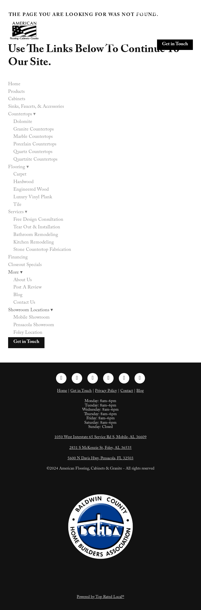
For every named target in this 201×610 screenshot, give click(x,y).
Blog (18, 295)
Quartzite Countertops (35, 160)
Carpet (19, 175)
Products (161, 14)
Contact (126, 391)
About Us (22, 280)
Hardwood (23, 182)
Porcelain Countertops (34, 145)
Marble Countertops (33, 137)
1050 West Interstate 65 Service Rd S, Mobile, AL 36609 (100, 437)
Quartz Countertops (32, 152)
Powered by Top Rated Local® (100, 597)
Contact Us (24, 303)
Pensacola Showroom (33, 325)
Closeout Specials (175, 33)
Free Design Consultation (38, 220)
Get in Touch (175, 45)
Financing (142, 33)
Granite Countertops (33, 130)
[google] (140, 378)
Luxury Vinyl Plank (32, 198)
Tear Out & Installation (36, 228)
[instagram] (77, 378)
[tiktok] (124, 378)
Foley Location (27, 333)
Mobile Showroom (31, 318)
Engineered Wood (31, 190)
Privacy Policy (106, 391)
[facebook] (61, 378)
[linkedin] (92, 378)
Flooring (89, 33)
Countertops (178, 23)
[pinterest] (108, 378)
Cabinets (184, 14)
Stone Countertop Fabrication (42, 250)
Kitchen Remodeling (33, 243)
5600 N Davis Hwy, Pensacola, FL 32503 (100, 458)
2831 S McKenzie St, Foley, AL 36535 (100, 448)
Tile (17, 205)
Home (139, 14)
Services (116, 33)
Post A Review (27, 288)
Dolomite (22, 122)
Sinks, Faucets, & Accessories (129, 23)
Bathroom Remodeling (35, 235)
